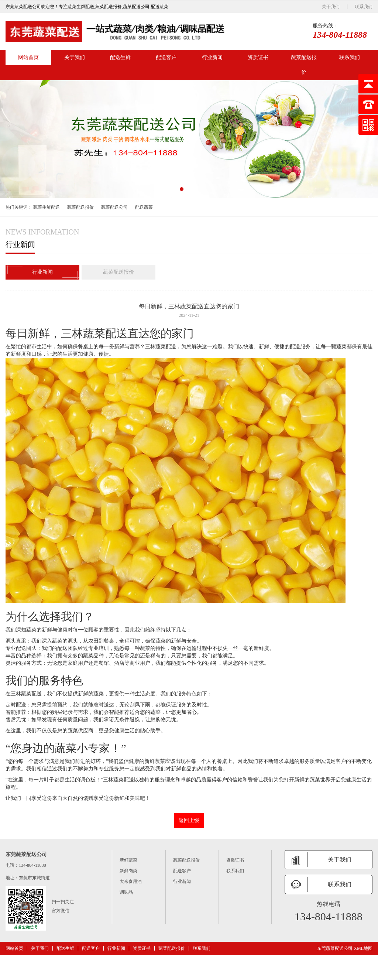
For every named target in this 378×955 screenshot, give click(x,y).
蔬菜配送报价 (304, 65)
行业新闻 (212, 57)
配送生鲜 (120, 57)
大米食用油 (131, 881)
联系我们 (363, 6)
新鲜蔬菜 (128, 860)
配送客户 (166, 57)
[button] (181, 189)
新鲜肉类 (128, 870)
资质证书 (258, 57)
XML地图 (363, 948)
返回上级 (189, 820)
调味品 (126, 892)
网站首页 (28, 57)
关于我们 (331, 6)
